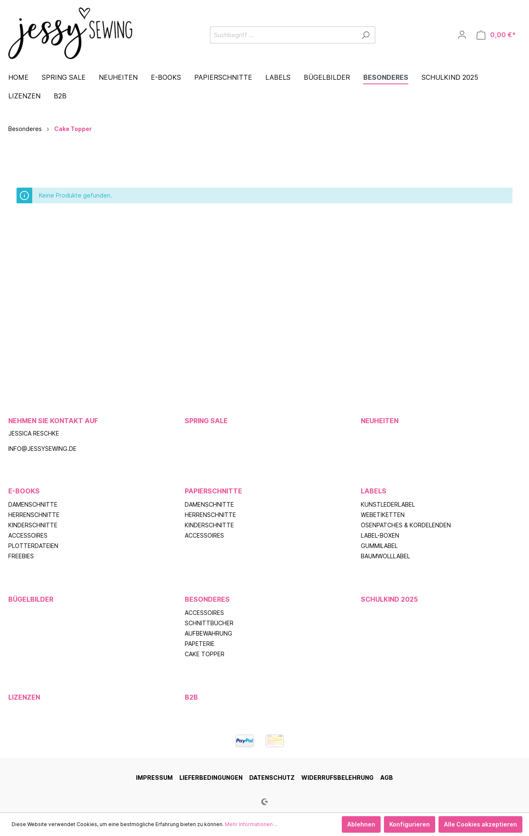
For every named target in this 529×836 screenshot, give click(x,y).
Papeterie (199, 643)
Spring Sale (206, 421)
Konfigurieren (409, 824)
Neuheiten (379, 421)
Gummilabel (379, 545)
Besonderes (207, 599)
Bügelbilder (30, 599)
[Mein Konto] (462, 35)
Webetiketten (383, 514)
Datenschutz (272, 777)
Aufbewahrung (208, 633)
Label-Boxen (380, 535)
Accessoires (28, 535)
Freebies (21, 556)
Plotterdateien (33, 545)
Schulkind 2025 (389, 599)
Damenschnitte (32, 504)
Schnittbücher (209, 622)
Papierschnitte (213, 491)
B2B (191, 697)
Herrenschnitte (34, 514)
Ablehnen (361, 824)
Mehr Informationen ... (251, 824)
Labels (373, 491)
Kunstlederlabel (388, 504)
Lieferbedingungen (211, 777)
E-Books (24, 491)
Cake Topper (204, 653)
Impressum (154, 777)
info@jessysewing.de (42, 448)
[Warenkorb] (496, 35)
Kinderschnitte (32, 525)
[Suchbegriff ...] (283, 34)
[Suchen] (365, 34)
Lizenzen (24, 697)
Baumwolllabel (385, 556)
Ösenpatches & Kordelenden (406, 525)
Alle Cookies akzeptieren (480, 824)
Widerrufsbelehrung (337, 777)
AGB (386, 777)
